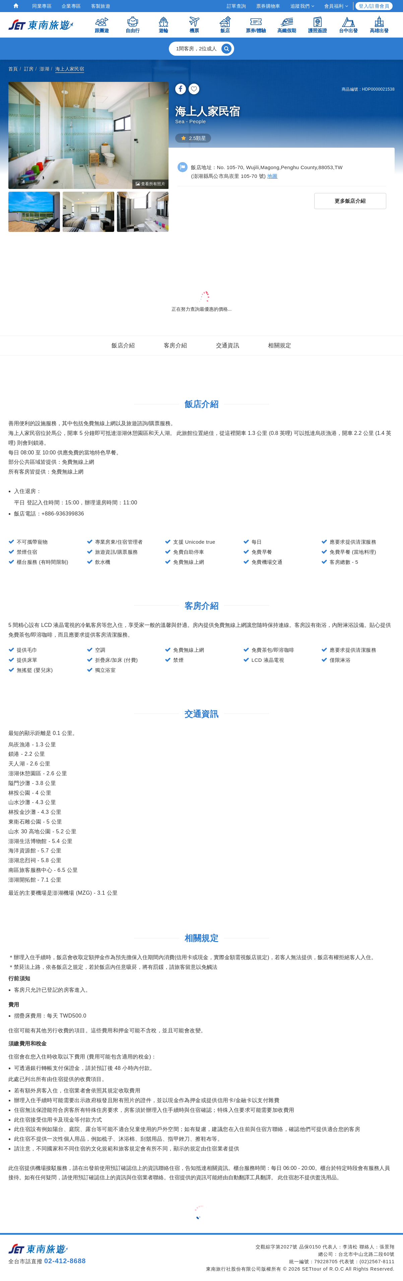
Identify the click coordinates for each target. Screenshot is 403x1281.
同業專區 (42, 6)
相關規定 (279, 345)
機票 (194, 24)
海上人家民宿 (69, 68)
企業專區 (71, 6)
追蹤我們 (302, 6)
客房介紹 (175, 345)
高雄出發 (379, 24)
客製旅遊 (101, 6)
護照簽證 (317, 24)
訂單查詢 (236, 6)
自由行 (133, 24)
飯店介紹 (123, 345)
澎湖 (44, 68)
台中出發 (348, 24)
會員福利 (336, 6)
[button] (201, 49)
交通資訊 (228, 345)
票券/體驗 (256, 24)
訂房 (29, 68)
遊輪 (163, 24)
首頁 (13, 68)
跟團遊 (102, 24)
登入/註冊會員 (374, 6)
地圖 (272, 176)
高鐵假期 (286, 24)
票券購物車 (268, 6)
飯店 (225, 24)
